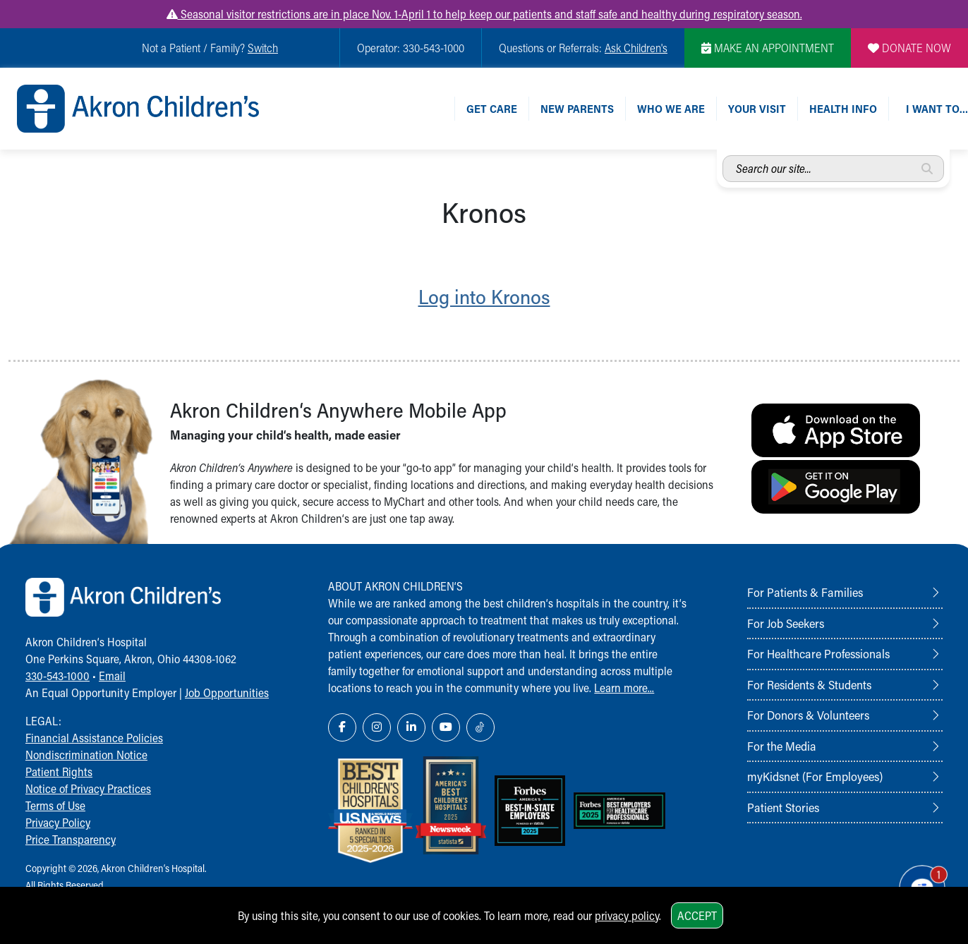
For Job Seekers (785, 623)
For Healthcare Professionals (818, 653)
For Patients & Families (805, 592)
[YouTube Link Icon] (446, 727)
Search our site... (722, 155)
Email (112, 675)
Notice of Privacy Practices (88, 788)
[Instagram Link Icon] (377, 727)
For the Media (781, 746)
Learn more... (624, 687)
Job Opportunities (227, 692)
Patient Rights (58, 771)
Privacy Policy (57, 822)
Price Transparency (70, 839)
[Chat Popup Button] (917, 882)
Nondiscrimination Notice (86, 754)
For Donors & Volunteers (808, 714)
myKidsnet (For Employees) (815, 776)
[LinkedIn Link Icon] (411, 727)
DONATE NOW (909, 47)
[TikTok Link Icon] (480, 727)
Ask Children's (636, 47)
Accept (697, 915)
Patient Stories (783, 807)
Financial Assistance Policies (94, 737)
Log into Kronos (484, 296)
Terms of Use (55, 805)
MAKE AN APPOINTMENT (767, 47)
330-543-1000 (57, 675)
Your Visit (757, 108)
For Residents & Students (809, 684)
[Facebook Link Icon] (342, 727)
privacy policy (627, 915)
